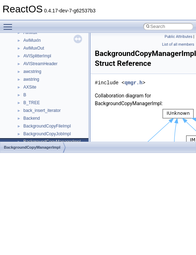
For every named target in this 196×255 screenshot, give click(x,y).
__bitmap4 (33, 105)
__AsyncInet (35, 66)
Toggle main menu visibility (10, 23)
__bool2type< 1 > (39, 128)
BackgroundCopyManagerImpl (32, 147)
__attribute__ (35, 74)
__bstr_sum (34, 136)
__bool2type (34, 113)
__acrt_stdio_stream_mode (49, 43)
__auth (29, 82)
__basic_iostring (38, 89)
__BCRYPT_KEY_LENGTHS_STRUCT (60, 97)
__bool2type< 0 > (39, 121)
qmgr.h (133, 82)
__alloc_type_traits (41, 58)
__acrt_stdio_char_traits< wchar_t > (57, 35)
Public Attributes (178, 36)
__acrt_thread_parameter (47, 51)
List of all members (178, 44)
